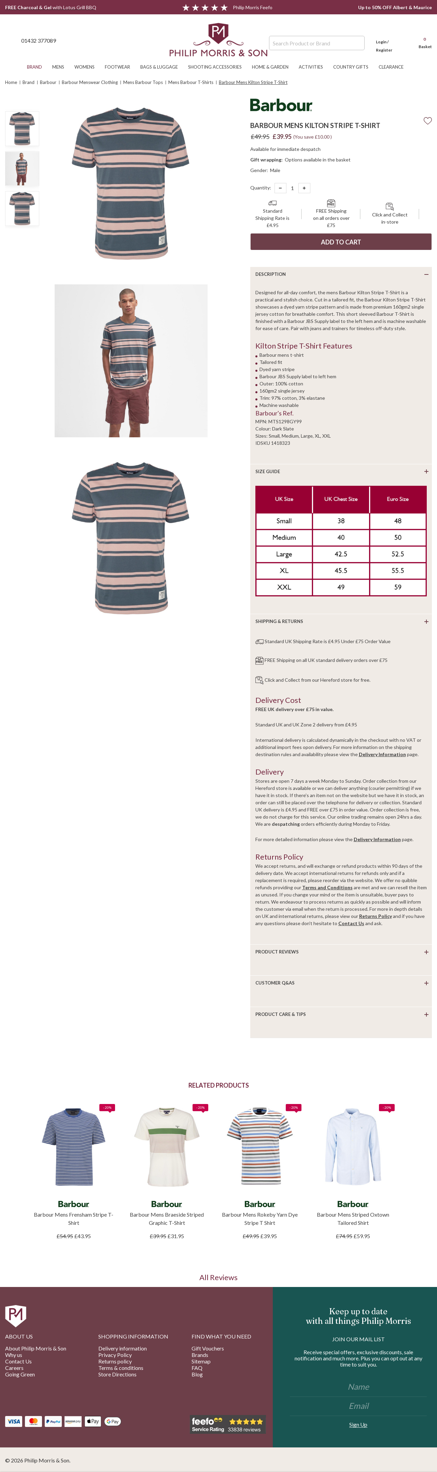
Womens (87, 67)
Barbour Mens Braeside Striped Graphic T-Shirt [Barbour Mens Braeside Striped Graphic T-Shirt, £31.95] (167, 1218)
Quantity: (260, 187)
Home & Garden (273, 67)
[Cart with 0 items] (422, 40)
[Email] (358, 1406)
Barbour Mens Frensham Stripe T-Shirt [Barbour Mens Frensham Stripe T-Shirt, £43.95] (73, 1218)
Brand (38, 67)
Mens (61, 67)
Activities (314, 67)
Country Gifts (354, 67)
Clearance (394, 67)
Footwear (121, 67)
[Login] (390, 40)
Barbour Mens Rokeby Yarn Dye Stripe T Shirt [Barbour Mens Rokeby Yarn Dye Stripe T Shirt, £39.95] (260, 1218)
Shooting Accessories (218, 67)
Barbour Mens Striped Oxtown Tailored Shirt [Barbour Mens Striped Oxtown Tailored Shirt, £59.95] (353, 1218)
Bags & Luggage (162, 67)
